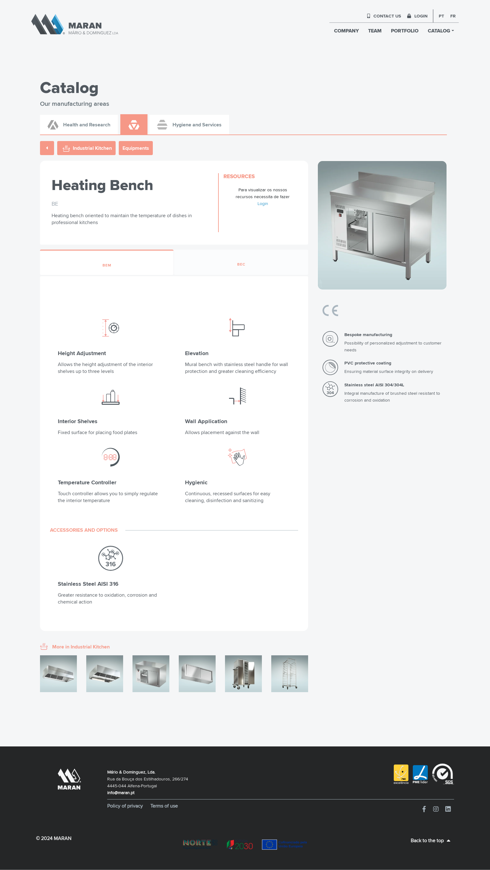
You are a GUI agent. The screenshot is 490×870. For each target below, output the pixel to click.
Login (263, 203)
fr (453, 16)
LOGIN (417, 16)
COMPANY (346, 30)
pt (441, 16)
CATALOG (439, 30)
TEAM (375, 30)
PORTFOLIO (404, 30)
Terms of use (164, 805)
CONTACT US (384, 16)
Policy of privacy (125, 805)
